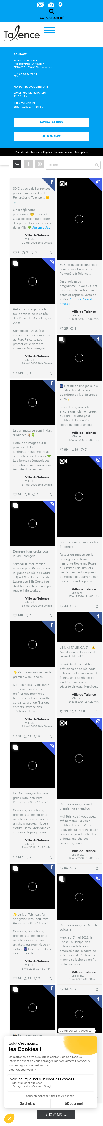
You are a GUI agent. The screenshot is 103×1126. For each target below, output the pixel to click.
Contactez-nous (51, 122)
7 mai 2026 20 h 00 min (82, 979)
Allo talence (51, 136)
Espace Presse (63, 152)
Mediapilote (81, 152)
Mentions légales (41, 152)
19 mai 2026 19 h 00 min (37, 363)
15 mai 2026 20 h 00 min (37, 606)
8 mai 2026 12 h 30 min (36, 847)
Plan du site (22, 152)
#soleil (87, 299)
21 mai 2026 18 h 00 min (37, 242)
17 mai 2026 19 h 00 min (37, 485)
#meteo (65, 304)
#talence (38, 227)
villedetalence (78, 315)
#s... (47, 227)
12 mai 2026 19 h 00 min (37, 726)
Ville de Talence (37, 235)
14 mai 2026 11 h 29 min (83, 702)
